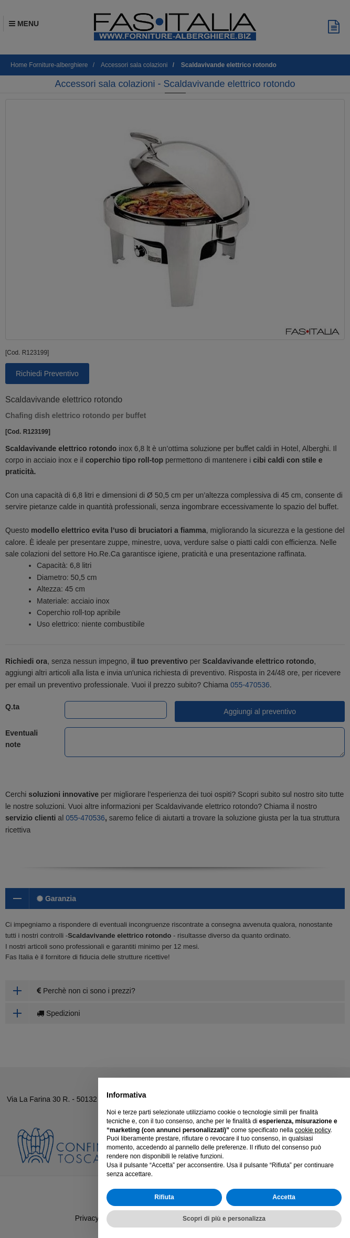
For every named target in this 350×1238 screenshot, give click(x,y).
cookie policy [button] (313, 1130)
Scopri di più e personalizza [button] (224, 1218)
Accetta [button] (283, 1197)
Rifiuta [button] (164, 1197)
